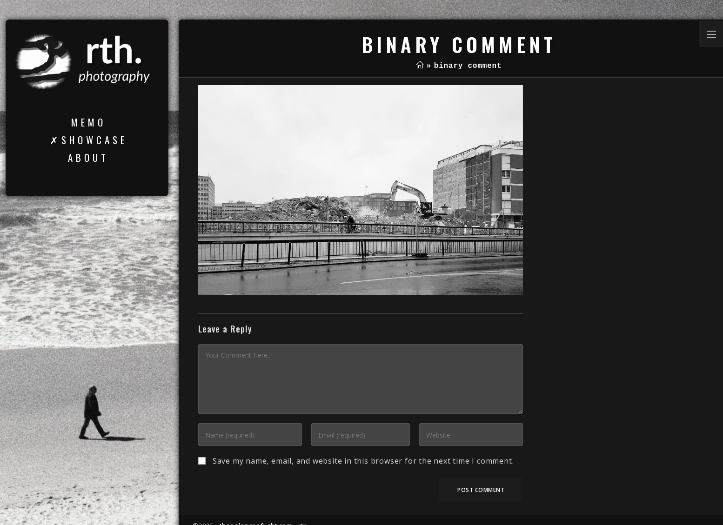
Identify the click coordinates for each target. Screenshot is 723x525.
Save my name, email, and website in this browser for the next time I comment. (363, 461)
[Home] (420, 66)
